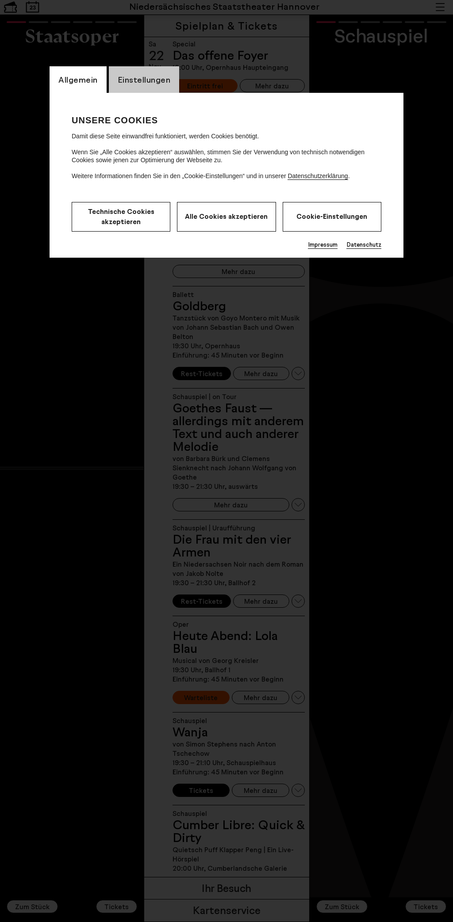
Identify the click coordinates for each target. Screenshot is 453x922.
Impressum (323, 244)
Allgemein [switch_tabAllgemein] (78, 79)
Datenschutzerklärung (318, 175)
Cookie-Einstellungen (331, 216)
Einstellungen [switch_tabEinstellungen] (144, 79)
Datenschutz (363, 244)
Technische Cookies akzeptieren (121, 216)
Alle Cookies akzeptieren (226, 216)
